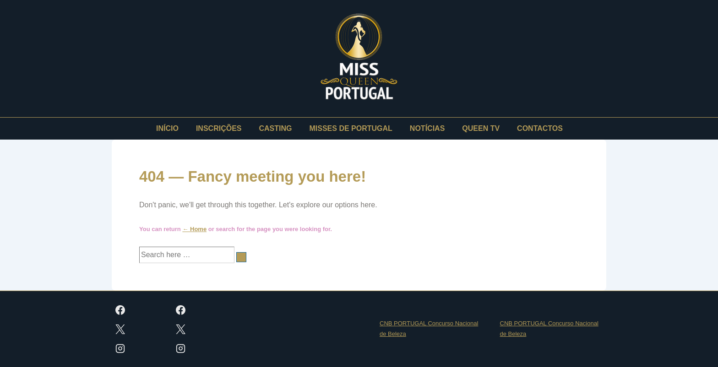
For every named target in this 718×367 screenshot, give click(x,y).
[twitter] (120, 329)
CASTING (275, 128)
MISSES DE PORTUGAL (351, 128)
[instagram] (120, 348)
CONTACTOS (540, 128)
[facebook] (120, 309)
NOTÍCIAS (427, 128)
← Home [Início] (194, 229)
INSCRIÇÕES (219, 128)
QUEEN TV (481, 128)
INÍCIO (167, 128)
